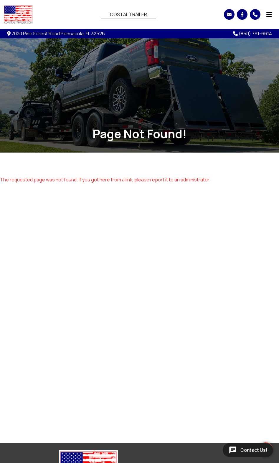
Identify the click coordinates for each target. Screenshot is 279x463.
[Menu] (269, 14)
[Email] (229, 14)
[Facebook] (242, 14)
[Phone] (255, 14)
